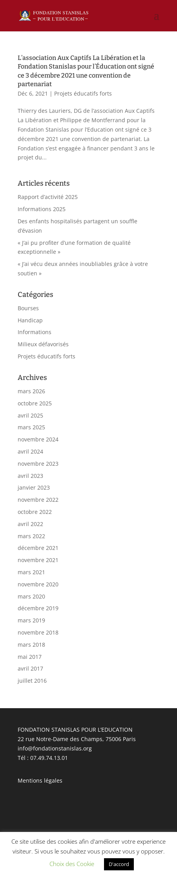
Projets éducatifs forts (83, 93)
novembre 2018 (38, 632)
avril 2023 (30, 475)
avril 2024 (30, 451)
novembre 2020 (38, 584)
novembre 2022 (38, 499)
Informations (34, 332)
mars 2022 (31, 536)
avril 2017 (30, 668)
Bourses (28, 308)
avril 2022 (30, 524)
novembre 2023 (38, 463)
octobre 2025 (35, 403)
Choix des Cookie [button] (71, 864)
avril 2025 (30, 415)
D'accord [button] (119, 864)
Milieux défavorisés (43, 344)
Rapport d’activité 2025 (48, 197)
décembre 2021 (38, 548)
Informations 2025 (42, 209)
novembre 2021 (38, 560)
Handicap (30, 320)
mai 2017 (30, 656)
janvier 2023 (34, 487)
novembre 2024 (38, 439)
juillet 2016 (32, 680)
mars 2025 (31, 427)
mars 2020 (31, 596)
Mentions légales (40, 780)
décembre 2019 (38, 608)
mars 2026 (31, 391)
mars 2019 (31, 620)
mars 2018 (31, 644)
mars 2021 (31, 572)
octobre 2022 (35, 511)
